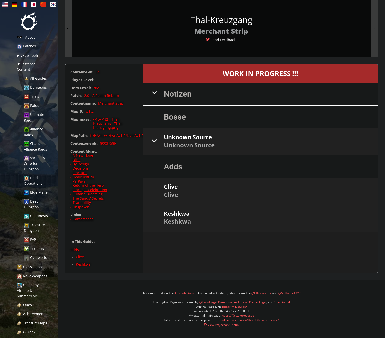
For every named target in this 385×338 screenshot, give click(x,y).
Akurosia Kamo (184, 293)
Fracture (80, 173)
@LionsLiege (208, 302)
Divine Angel (257, 302)
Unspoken (81, 207)
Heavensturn (83, 177)
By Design (81, 164)
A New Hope (83, 155)
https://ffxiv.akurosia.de (238, 315)
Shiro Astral (282, 302)
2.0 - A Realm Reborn (101, 95)
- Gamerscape (82, 219)
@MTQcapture (261, 293)
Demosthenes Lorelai (233, 302)
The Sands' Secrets (88, 198)
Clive (80, 256)
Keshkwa (83, 264)
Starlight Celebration (90, 190)
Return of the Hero (88, 185)
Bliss (76, 160)
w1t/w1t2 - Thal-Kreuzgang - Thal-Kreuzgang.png (108, 123)
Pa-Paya (79, 181)
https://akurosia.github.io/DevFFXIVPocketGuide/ (246, 320)
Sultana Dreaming (88, 194)
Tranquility (82, 202)
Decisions (81, 168)
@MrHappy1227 (289, 293)
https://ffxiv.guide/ (234, 307)
